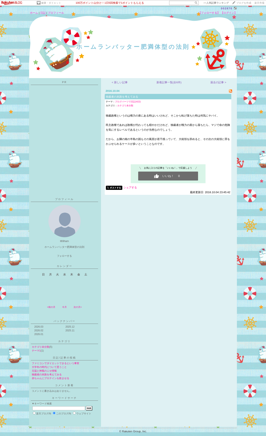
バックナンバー (64, 321)
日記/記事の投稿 (64, 357)
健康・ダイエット (51, 2)
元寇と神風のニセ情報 (44, 370)
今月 (64, 307)
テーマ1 (36, 350)
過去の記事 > (218, 82)
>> (216, 2)
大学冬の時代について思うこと (49, 367)
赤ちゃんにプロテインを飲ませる (50, 378)
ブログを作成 (243, 2)
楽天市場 (259, 2)
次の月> (78, 307)
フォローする (64, 255)
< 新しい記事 (120, 82)
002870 (226, 8)
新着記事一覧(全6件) (168, 82)
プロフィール (56, 12)
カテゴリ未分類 (40, 346)
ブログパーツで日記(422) (128, 101)
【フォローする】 (209, 12)
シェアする (130, 187)
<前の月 (51, 307)
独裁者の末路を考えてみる (47, 374)
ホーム (34, 12)
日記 (43, 12)
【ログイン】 (229, 12)
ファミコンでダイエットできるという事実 (55, 363)
